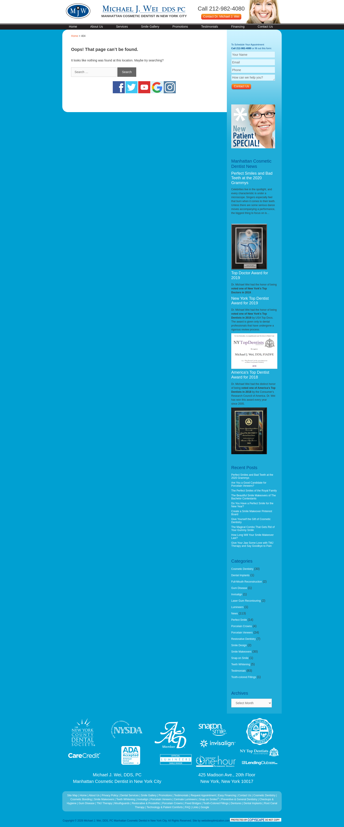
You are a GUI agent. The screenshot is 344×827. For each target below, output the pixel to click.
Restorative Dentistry (243, 638)
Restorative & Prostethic (146, 803)
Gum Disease (239, 588)
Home (73, 26)
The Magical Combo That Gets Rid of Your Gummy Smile (253, 529)
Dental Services (129, 795)
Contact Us (265, 26)
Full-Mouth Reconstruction (246, 581)
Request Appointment (203, 795)
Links (195, 807)
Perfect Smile (239, 619)
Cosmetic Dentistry (242, 568)
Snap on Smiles (209, 799)
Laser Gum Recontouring (246, 600)
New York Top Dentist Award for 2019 (250, 300)
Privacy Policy (110, 795)
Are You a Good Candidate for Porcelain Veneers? (248, 484)
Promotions (180, 26)
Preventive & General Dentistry (239, 799)
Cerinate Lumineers (185, 799)
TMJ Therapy (105, 803)
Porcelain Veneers (242, 632)
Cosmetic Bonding (81, 799)
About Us (96, 26)
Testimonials (209, 26)
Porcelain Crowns (241, 626)
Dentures (236, 803)
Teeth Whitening (240, 664)
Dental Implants (240, 575)
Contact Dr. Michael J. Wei (221, 16)
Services (122, 26)
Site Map (72, 795)
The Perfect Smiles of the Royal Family (254, 490)
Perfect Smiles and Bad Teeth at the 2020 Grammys (251, 178)
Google (205, 807)
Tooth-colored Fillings (243, 677)
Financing (238, 26)
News (234, 613)
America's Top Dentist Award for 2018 (250, 374)
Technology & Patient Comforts (165, 807)
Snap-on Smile (240, 658)
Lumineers (237, 607)
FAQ (187, 807)
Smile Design (239, 645)
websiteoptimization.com (215, 820)
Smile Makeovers (241, 651)
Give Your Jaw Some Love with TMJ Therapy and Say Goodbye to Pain (252, 544)
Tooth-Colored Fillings (216, 803)
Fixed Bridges (193, 803)
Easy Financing (227, 795)
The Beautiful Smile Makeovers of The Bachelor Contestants (253, 497)
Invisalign (236, 594)
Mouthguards (122, 803)
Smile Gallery (150, 26)
